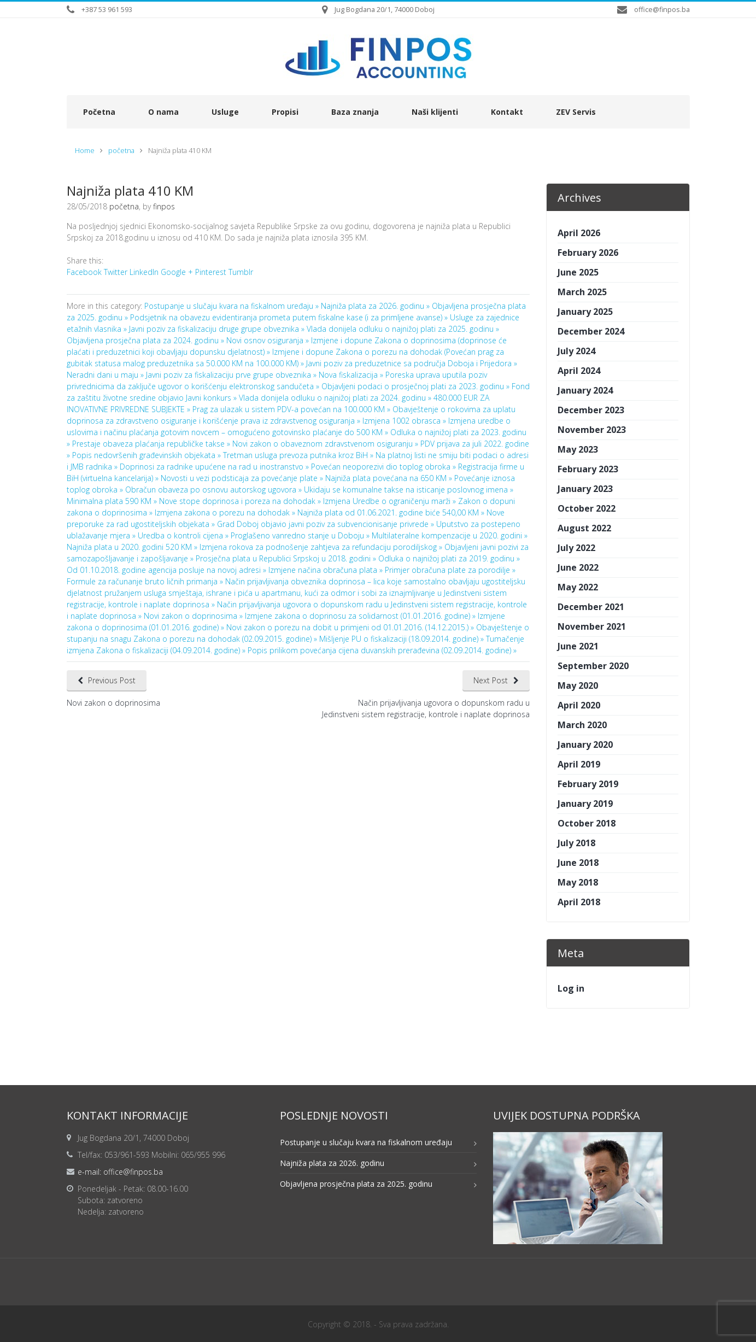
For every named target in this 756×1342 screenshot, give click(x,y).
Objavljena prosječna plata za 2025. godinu (356, 1184)
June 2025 (578, 272)
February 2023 (588, 469)
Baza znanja (355, 112)
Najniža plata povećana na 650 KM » (389, 478)
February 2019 (588, 784)
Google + (177, 272)
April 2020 (579, 705)
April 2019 (579, 764)
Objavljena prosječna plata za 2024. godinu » (146, 340)
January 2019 (585, 804)
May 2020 (578, 685)
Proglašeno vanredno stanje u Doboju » (301, 535)
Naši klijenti (435, 112)
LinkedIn (144, 272)
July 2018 (576, 843)
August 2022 (584, 528)
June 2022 (578, 567)
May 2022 (578, 587)
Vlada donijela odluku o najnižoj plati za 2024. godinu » (336, 397)
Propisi (285, 112)
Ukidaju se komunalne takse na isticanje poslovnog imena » (408, 489)
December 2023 (591, 410)
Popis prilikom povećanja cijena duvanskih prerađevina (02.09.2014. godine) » (382, 650)
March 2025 (582, 292)
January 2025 (585, 312)
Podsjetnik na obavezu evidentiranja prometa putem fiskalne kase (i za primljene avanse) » (290, 317)
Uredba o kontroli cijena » (184, 535)
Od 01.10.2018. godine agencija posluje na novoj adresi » (167, 570)
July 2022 (576, 548)
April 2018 (579, 902)
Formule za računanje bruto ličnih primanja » (146, 581)
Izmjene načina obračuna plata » (326, 570)
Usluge (225, 112)
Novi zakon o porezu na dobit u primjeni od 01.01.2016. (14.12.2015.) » (351, 627)
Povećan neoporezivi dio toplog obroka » (384, 466)
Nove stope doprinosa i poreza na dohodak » (241, 501)
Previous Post (112, 680)
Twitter (115, 272)
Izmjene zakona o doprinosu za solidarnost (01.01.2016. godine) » (361, 616)
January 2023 (585, 489)
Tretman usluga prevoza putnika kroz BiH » (299, 455)
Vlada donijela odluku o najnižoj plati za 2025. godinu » (403, 329)
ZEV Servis (576, 112)
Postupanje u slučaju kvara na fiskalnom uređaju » (232, 306)
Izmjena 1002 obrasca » (405, 420)
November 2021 (592, 626)
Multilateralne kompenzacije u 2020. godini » (450, 535)
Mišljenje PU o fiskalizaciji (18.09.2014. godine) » (402, 639)
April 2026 (579, 233)
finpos (164, 206)
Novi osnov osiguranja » (268, 340)
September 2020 (593, 666)
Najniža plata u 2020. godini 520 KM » (133, 547)
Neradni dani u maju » (106, 375)
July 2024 (576, 351)
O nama (163, 112)
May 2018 (578, 882)
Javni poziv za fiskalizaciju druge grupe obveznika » (218, 329)
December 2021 (591, 607)
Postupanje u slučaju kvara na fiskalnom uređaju (366, 1142)
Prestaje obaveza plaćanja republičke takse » (152, 443)
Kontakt (507, 112)
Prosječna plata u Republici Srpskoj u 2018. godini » (287, 558)
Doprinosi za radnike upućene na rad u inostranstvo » (215, 466)
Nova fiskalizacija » (352, 375)
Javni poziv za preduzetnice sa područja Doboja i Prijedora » (411, 363)
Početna (99, 112)
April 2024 (579, 371)
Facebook (84, 272)
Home (85, 150)
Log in (571, 988)
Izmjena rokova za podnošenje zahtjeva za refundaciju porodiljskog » (322, 547)
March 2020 (582, 725)
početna (121, 150)
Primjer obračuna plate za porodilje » (450, 570)
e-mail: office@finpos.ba (120, 1172)
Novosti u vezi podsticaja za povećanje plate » (243, 478)
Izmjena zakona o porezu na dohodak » (226, 512)
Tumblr (240, 272)
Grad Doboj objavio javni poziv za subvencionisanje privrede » (326, 524)
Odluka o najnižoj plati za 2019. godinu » (449, 558)
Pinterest (210, 272)
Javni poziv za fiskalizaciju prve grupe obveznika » (232, 375)
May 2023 (578, 449)
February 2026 (588, 253)
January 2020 (585, 745)
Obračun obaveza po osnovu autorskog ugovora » (214, 489)
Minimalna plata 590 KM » (113, 501)
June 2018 (578, 863)
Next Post (490, 680)
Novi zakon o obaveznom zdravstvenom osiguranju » (326, 443)
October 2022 (587, 508)
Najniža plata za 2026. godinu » (376, 306)
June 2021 (578, 646)
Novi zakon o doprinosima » (194, 616)
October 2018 (587, 823)
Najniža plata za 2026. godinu (332, 1163)
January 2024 (585, 390)
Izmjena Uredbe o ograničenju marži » (390, 501)
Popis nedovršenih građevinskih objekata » (147, 455)
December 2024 (591, 331)
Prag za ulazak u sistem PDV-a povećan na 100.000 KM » (292, 409)
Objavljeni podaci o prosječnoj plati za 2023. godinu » (416, 386)
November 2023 (592, 430)
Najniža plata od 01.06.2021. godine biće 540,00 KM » (392, 512)
